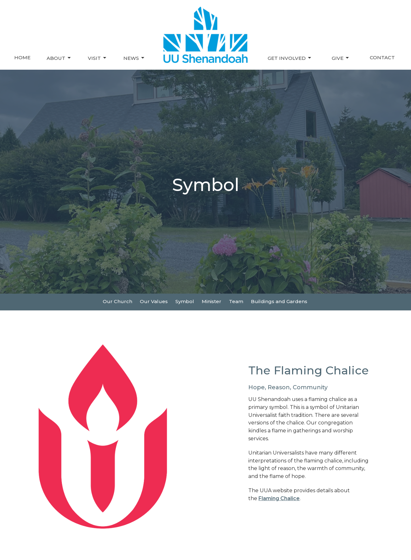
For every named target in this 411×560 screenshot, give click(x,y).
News (134, 58)
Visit (97, 58)
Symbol (184, 301)
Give (341, 58)
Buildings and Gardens (279, 301)
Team (236, 301)
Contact (382, 57)
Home (22, 57)
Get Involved (290, 58)
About (59, 58)
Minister (211, 301)
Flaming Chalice (279, 498)
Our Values (154, 301)
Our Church (117, 301)
